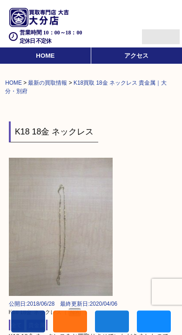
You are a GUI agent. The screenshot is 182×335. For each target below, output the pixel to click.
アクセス (136, 55)
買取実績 (154, 322)
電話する (28, 322)
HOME (45, 55)
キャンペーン (70, 322)
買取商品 (112, 322)
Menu (150, 32)
